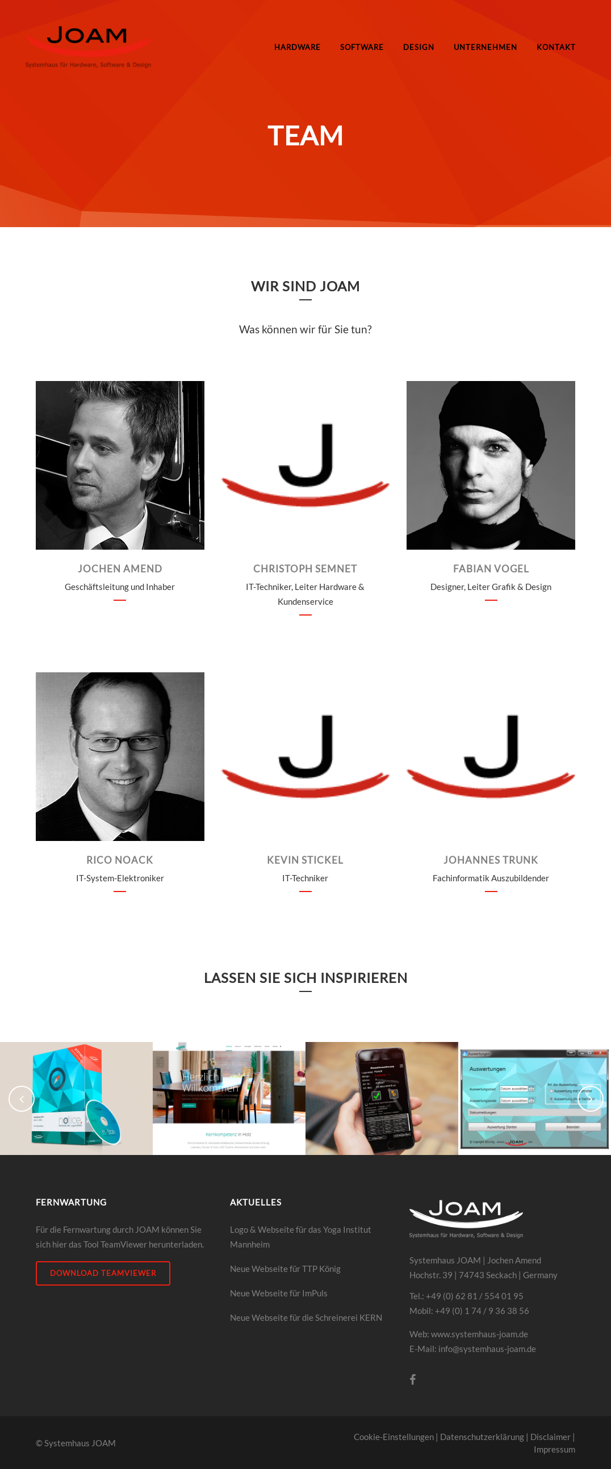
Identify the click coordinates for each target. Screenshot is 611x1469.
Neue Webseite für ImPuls (279, 1293)
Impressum (554, 1449)
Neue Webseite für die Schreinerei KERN (306, 1317)
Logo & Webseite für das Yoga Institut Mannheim (300, 1236)
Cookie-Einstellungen (394, 1437)
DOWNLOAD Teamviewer (103, 1273)
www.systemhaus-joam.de (479, 1334)
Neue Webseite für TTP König (285, 1268)
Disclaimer (550, 1437)
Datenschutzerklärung (482, 1437)
